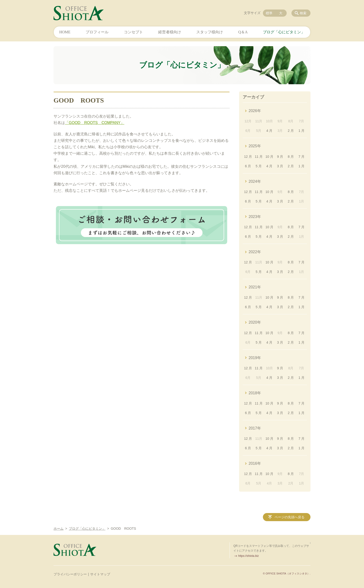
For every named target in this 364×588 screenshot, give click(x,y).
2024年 (255, 181)
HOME (64, 32)
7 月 (301, 156)
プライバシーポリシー (70, 574)
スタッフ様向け (209, 32)
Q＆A (243, 32)
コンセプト (133, 32)
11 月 (259, 156)
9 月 (280, 156)
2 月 (291, 131)
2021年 (255, 287)
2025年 (255, 146)
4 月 (269, 131)
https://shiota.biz (248, 556)
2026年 (255, 111)
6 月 (248, 166)
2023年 (255, 217)
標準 (269, 13)
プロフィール (97, 32)
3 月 (280, 166)
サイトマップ (100, 574)
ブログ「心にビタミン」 (284, 32)
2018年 (255, 393)
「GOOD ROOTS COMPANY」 (94, 123)
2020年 (255, 322)
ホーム (59, 528)
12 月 (248, 156)
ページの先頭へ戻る (290, 517)
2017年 (255, 428)
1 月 (301, 131)
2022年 (255, 252)
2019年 (255, 358)
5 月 (259, 166)
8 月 (291, 156)
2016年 (255, 463)
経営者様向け (169, 32)
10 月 (269, 156)
